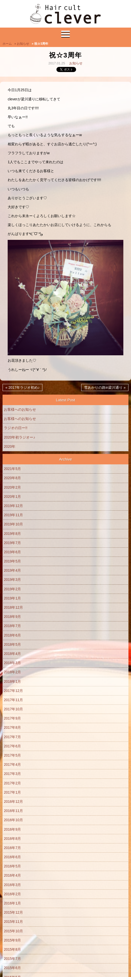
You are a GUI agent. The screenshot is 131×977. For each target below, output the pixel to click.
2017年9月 (12, 718)
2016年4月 (12, 875)
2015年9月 (12, 940)
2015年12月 (13, 912)
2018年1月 (12, 681)
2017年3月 (12, 774)
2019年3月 (12, 580)
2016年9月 (12, 829)
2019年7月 (12, 543)
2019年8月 (12, 534)
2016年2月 (12, 894)
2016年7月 (12, 848)
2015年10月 (13, 931)
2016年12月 (13, 801)
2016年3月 (12, 885)
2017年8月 (12, 727)
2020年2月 (12, 487)
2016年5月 (12, 866)
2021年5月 (12, 469)
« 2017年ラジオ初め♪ (22, 387)
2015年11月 (13, 922)
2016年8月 (12, 839)
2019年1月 (12, 598)
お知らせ (75, 63)
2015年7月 (12, 959)
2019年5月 (12, 561)
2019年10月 (13, 524)
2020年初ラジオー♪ (19, 437)
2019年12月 (13, 506)
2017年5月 (12, 755)
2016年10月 (13, 820)
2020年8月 (12, 478)
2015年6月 (12, 968)
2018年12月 (13, 607)
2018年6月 (12, 635)
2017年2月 (12, 783)
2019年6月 (12, 552)
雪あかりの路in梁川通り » (105, 387)
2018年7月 (12, 626)
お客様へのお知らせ (20, 409)
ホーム (7, 43)
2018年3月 (12, 663)
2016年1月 (12, 903)
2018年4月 (12, 654)
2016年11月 (13, 811)
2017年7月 (12, 737)
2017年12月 (13, 691)
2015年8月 (12, 949)
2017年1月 (12, 792)
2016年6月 (12, 857)
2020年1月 (12, 497)
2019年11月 (13, 515)
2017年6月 (12, 746)
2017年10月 (13, 709)
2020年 (9, 446)
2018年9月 (12, 617)
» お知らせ (21, 43)
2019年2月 (12, 589)
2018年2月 (12, 672)
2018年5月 (12, 644)
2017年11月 (13, 700)
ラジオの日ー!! (15, 428)
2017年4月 (12, 764)
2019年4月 (12, 570)
